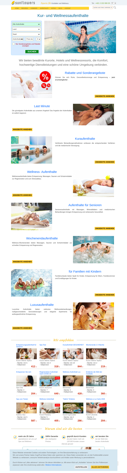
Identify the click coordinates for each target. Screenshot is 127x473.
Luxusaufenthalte (42, 304)
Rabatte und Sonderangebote (85, 73)
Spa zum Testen (22, 399)
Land (15, 29)
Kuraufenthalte (85, 138)
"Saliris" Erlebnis (69, 399)
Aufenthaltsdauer (19, 39)
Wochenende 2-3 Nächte (95, 345)
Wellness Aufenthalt (47, 399)
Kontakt (68, 8)
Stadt (15, 34)
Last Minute (42, 106)
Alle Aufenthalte (18, 24)
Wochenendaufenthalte (42, 238)
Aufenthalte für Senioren (85, 205)
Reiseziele (24, 8)
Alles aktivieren (100, 467)
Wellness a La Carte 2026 (95, 399)
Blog (60, 8)
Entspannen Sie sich (23, 372)
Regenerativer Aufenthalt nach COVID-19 (49, 373)
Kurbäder (34, 8)
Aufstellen (81, 467)
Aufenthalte (44, 8)
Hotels (53, 8)
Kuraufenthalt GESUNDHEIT (73, 345)
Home (17, 8)
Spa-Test (43, 345)
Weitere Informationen (53, 465)
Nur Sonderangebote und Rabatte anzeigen (28, 45)
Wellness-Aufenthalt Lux (71, 372)
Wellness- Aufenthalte (42, 171)
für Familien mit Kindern (85, 271)
